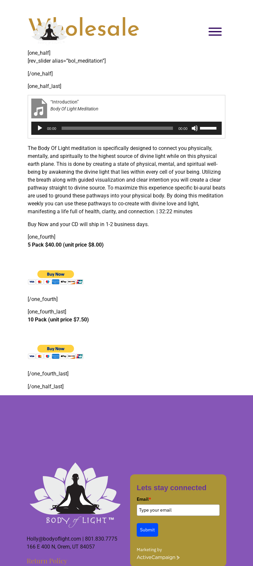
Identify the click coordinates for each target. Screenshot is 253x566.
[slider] (117, 128)
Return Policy (47, 560)
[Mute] (194, 128)
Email (144, 499)
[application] (126, 128)
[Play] (40, 128)
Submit (147, 530)
